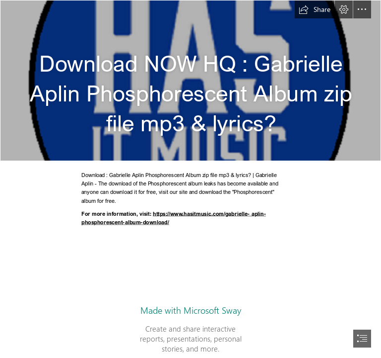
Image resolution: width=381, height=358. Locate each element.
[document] (190, 179)
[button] (314, 9)
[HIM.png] (190, 80)
